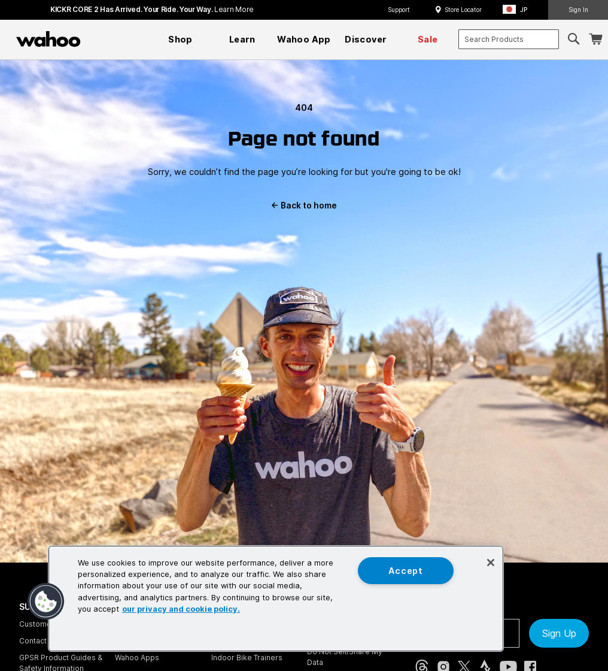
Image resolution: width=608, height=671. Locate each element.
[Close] (491, 562)
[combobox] (508, 39)
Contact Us (38, 640)
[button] (518, 9)
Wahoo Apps (137, 657)
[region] (276, 598)
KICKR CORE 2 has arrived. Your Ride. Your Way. (152, 9)
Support (399, 9)
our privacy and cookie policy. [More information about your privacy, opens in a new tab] (181, 608)
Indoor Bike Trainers (246, 657)
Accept (405, 571)
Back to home (304, 205)
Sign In (578, 9)
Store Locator (463, 9)
